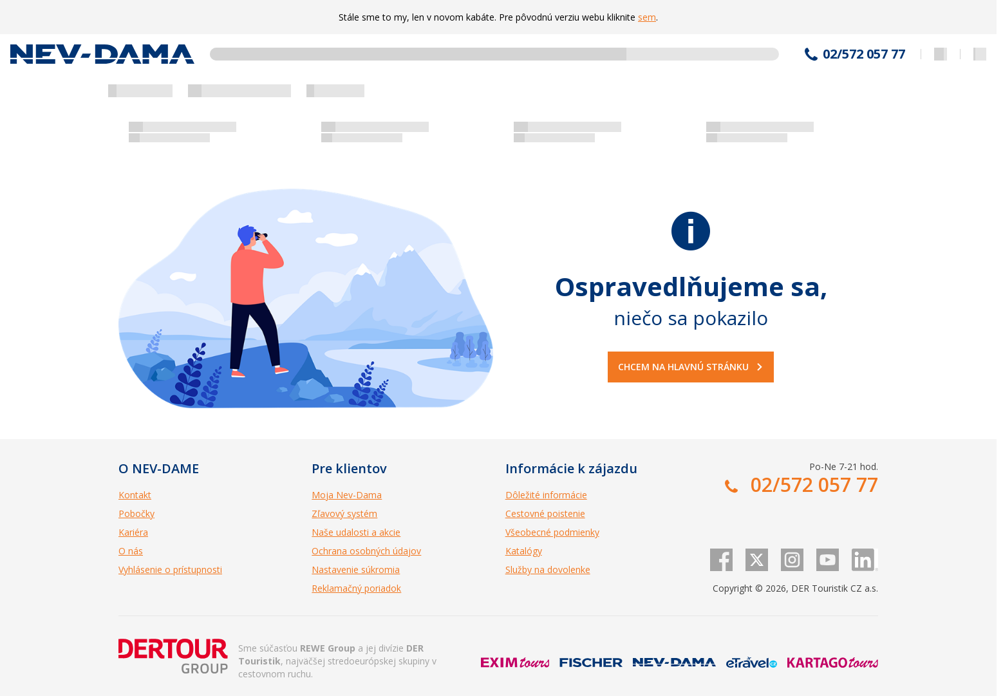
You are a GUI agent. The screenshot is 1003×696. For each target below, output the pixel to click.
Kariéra (133, 532)
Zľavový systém (344, 513)
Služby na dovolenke (547, 569)
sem (647, 17)
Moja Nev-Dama (347, 495)
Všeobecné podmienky (552, 532)
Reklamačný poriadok (356, 588)
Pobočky (136, 513)
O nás (130, 551)
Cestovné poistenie (545, 513)
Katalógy (523, 551)
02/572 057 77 (864, 54)
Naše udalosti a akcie (356, 532)
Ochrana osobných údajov (366, 551)
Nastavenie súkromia (356, 569)
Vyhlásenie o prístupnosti (170, 569)
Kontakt (134, 495)
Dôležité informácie (546, 495)
